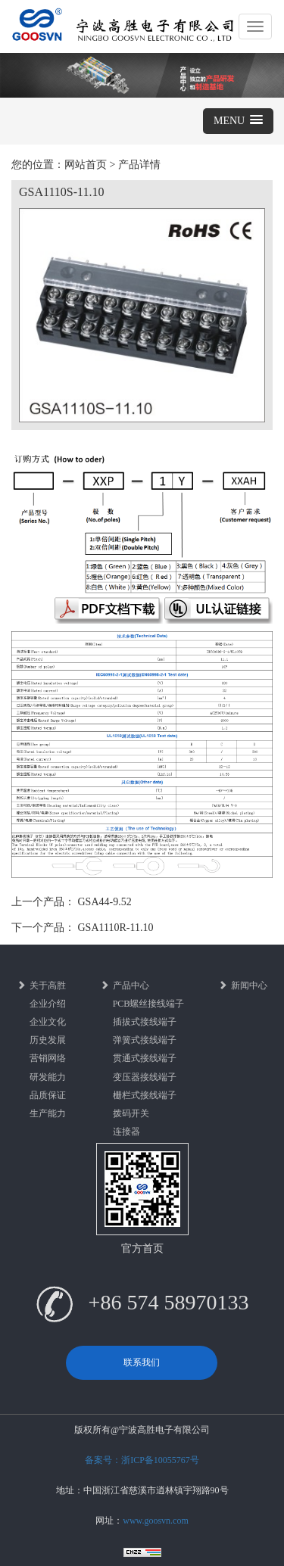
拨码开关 (131, 1113)
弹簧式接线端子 (144, 1040)
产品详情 (139, 164)
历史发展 (48, 1040)
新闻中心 (242, 985)
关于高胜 (41, 985)
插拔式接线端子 (144, 1021)
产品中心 (124, 985)
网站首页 (85, 164)
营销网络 (48, 1058)
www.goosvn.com (156, 1520)
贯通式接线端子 (144, 1058)
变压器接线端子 (144, 1077)
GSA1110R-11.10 (116, 927)
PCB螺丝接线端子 (149, 1003)
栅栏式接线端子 (144, 1095)
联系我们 (141, 1362)
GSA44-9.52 (105, 902)
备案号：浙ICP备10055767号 (142, 1460)
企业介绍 (48, 1003)
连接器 (126, 1131)
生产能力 (48, 1113)
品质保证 (48, 1095)
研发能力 (48, 1077)
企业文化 (48, 1021)
